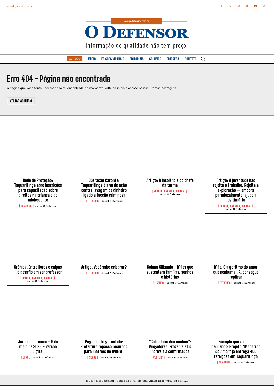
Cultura (158, 357)
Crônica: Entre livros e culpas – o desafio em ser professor (38, 269)
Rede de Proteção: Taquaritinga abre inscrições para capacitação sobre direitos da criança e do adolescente (38, 190)
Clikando (158, 282)
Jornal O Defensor (46, 206)
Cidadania (26, 205)
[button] (202, 58)
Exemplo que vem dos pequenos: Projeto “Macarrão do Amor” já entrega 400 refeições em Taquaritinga (236, 349)
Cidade (92, 357)
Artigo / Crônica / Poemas (169, 191)
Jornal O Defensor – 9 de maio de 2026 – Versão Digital (38, 346)
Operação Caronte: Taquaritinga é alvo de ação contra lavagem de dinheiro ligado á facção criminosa (104, 188)
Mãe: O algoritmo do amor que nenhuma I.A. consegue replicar (235, 272)
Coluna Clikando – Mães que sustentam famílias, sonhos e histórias (170, 272)
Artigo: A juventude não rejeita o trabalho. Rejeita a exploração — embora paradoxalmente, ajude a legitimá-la (236, 190)
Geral (26, 357)
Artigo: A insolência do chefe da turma (170, 183)
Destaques (92, 200)
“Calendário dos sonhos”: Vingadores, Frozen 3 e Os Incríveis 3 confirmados (170, 346)
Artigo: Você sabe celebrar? (104, 267)
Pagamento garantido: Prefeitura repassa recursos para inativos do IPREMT (104, 346)
